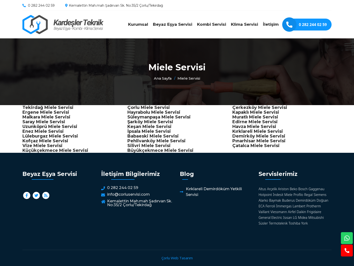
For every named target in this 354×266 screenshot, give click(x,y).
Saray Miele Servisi (43, 121)
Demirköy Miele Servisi (258, 136)
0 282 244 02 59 (41, 5)
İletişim (271, 24)
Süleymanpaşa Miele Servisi (159, 117)
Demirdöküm (306, 200)
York (304, 223)
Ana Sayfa (163, 78)
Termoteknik (278, 223)
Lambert (299, 206)
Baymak (275, 200)
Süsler (263, 223)
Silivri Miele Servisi (149, 145)
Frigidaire (314, 212)
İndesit (278, 194)
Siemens (320, 194)
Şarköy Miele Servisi (150, 121)
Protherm (314, 206)
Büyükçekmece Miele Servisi (160, 150)
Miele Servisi (63, 24)
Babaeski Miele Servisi (153, 136)
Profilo (298, 194)
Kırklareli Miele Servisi (257, 131)
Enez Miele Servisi (43, 131)
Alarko (263, 200)
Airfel (292, 212)
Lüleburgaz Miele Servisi (50, 136)
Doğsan (322, 200)
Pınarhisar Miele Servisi (259, 140)
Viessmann (279, 212)
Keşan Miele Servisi (149, 126)
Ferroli (270, 206)
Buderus (288, 200)
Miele (288, 194)
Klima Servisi (244, 24)
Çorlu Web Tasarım (177, 258)
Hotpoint (265, 194)
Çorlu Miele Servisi (148, 107)
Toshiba (294, 223)
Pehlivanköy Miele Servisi (156, 140)
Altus (262, 189)
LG (295, 217)
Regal (308, 194)
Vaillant (264, 212)
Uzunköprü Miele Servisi (49, 126)
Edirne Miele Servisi (255, 121)
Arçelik (272, 189)
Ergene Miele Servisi (45, 112)
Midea (302, 217)
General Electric (270, 217)
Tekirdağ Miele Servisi (47, 107)
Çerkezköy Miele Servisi (259, 107)
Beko (293, 189)
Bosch (303, 189)
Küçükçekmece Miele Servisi (55, 150)
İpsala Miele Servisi (149, 131)
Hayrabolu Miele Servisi (153, 112)
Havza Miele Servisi (254, 126)
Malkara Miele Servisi (46, 117)
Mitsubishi (316, 217)
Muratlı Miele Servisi (255, 117)
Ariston (283, 189)
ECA (262, 206)
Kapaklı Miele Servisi (255, 112)
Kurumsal (138, 24)
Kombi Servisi (211, 24)
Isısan (287, 217)
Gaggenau (316, 189)
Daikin (301, 212)
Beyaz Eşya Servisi (172, 24)
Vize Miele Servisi (42, 145)
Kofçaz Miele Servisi (45, 140)
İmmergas (284, 206)
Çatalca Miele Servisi (256, 145)
